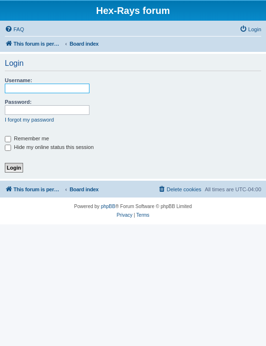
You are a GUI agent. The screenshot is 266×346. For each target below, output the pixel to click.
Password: (18, 102)
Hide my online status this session (49, 147)
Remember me (27, 138)
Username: (18, 80)
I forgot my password (29, 120)
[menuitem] (14, 29)
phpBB (108, 206)
